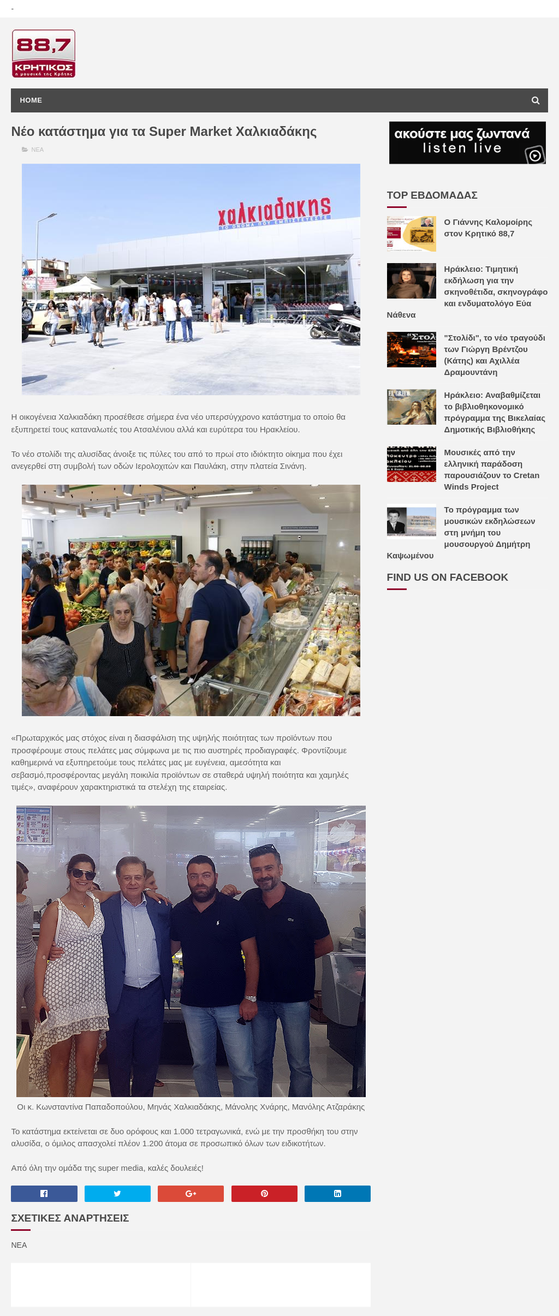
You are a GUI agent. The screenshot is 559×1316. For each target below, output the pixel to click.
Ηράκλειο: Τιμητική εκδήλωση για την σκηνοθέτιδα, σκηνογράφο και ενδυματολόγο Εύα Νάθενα (467, 291)
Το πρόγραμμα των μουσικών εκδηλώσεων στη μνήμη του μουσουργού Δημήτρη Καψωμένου (461, 532)
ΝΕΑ (38, 149)
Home (31, 100)
